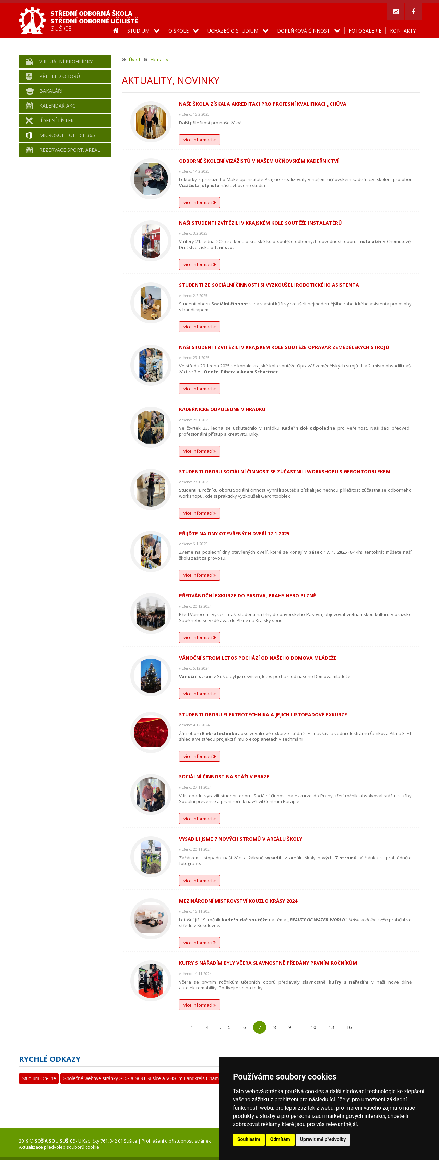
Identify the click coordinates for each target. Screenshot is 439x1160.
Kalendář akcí (58, 105)
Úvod (134, 60)
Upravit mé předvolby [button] (323, 1139)
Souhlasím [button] (248, 1139)
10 (313, 1027)
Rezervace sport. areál (69, 150)
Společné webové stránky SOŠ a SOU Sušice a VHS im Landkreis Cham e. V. (146, 1078)
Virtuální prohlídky (66, 61)
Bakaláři (50, 91)
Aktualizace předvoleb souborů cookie (59, 1147)
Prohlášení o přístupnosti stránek (176, 1141)
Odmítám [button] (280, 1139)
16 (349, 1027)
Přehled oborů (59, 76)
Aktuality (159, 60)
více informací (199, 140)
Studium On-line (39, 1078)
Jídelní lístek (56, 120)
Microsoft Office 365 (67, 135)
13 (331, 1027)
